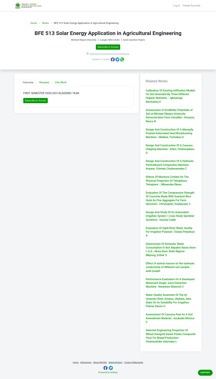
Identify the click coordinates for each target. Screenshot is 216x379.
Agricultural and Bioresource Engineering (109, 54)
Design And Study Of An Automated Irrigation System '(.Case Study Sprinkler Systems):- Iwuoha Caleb (170, 216)
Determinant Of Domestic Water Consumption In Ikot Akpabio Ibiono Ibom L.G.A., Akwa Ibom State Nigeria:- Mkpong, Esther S (171, 249)
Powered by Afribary (108, 372)
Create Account (191, 5)
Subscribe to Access (108, 47)
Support (205, 372)
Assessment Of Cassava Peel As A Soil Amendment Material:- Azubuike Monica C (170, 318)
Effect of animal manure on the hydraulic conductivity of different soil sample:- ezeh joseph (170, 267)
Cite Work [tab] (61, 82)
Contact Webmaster (133, 362)
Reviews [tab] (44, 82)
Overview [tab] (28, 82)
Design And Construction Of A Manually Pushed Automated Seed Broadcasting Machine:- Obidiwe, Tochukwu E (169, 133)
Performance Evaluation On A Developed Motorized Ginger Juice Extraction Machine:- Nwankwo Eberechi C (170, 283)
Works (45, 23)
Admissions (85, 362)
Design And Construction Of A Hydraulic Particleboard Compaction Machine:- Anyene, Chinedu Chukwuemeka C (170, 164)
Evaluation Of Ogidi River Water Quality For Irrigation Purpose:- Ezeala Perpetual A (170, 231)
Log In (176, 5)
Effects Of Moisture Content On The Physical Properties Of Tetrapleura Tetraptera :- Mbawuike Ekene (167, 180)
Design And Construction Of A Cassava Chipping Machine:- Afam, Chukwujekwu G (170, 149)
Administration (116, 362)
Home (33, 23)
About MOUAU (100, 362)
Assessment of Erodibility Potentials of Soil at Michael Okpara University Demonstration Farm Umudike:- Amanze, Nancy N (170, 115)
